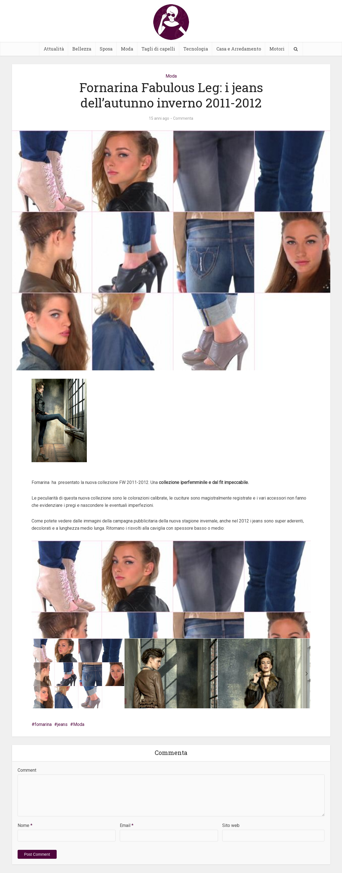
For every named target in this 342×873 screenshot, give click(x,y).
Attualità (54, 49)
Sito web (231, 825)
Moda (127, 49)
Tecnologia (195, 49)
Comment (27, 770)
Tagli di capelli (158, 49)
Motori (276, 49)
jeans (62, 724)
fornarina (43, 724)
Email (126, 825)
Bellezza (81, 49)
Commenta (183, 118)
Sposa (106, 49)
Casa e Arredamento (238, 49)
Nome (25, 825)
